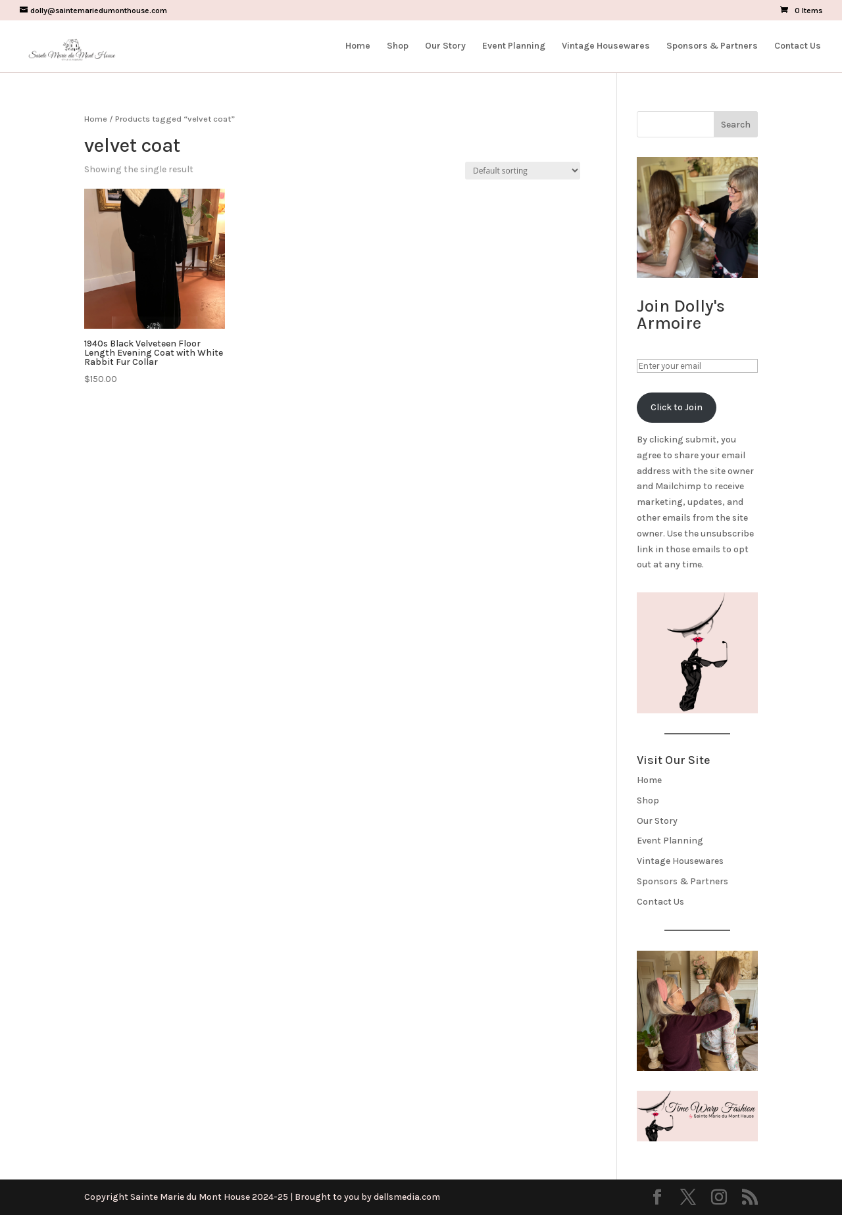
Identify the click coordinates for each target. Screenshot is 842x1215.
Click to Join (677, 407)
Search (736, 124)
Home (357, 46)
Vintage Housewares (606, 46)
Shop (398, 46)
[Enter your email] (697, 366)
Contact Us (797, 46)
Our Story (445, 46)
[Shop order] (522, 170)
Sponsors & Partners (712, 46)
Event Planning (513, 46)
